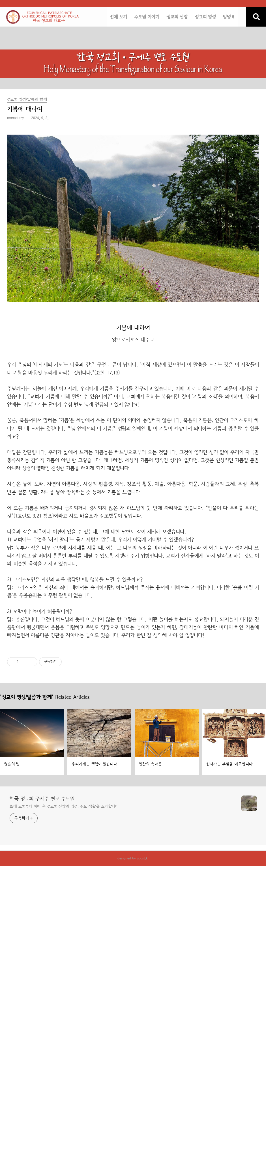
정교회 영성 (205, 17)
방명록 (229, 17)
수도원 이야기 (146, 17)
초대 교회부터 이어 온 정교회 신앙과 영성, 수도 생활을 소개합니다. (65, 807)
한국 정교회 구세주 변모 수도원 (42, 798)
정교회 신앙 (177, 17)
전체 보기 (118, 17)
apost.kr (143, 858)
